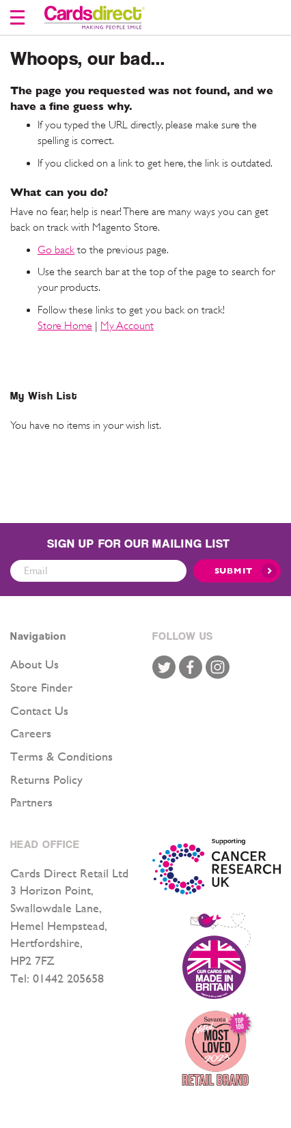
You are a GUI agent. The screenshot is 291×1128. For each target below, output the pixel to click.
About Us (34, 664)
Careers (30, 733)
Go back (56, 250)
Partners (31, 802)
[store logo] (94, 17)
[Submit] (237, 570)
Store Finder (41, 687)
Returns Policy (46, 779)
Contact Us (39, 710)
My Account (127, 326)
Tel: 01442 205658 (57, 978)
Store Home (65, 326)
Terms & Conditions (61, 756)
